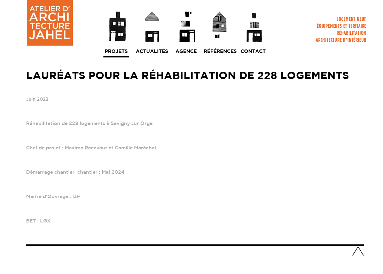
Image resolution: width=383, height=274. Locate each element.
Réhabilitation (351, 34)
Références (220, 51)
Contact (253, 51)
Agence (186, 51)
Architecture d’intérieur (341, 41)
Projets (116, 51)
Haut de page (358, 251)
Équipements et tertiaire (341, 27)
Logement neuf (351, 20)
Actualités (152, 51)
